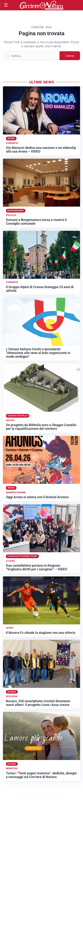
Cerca (70, 56)
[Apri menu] (6, 5)
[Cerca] (31, 55)
